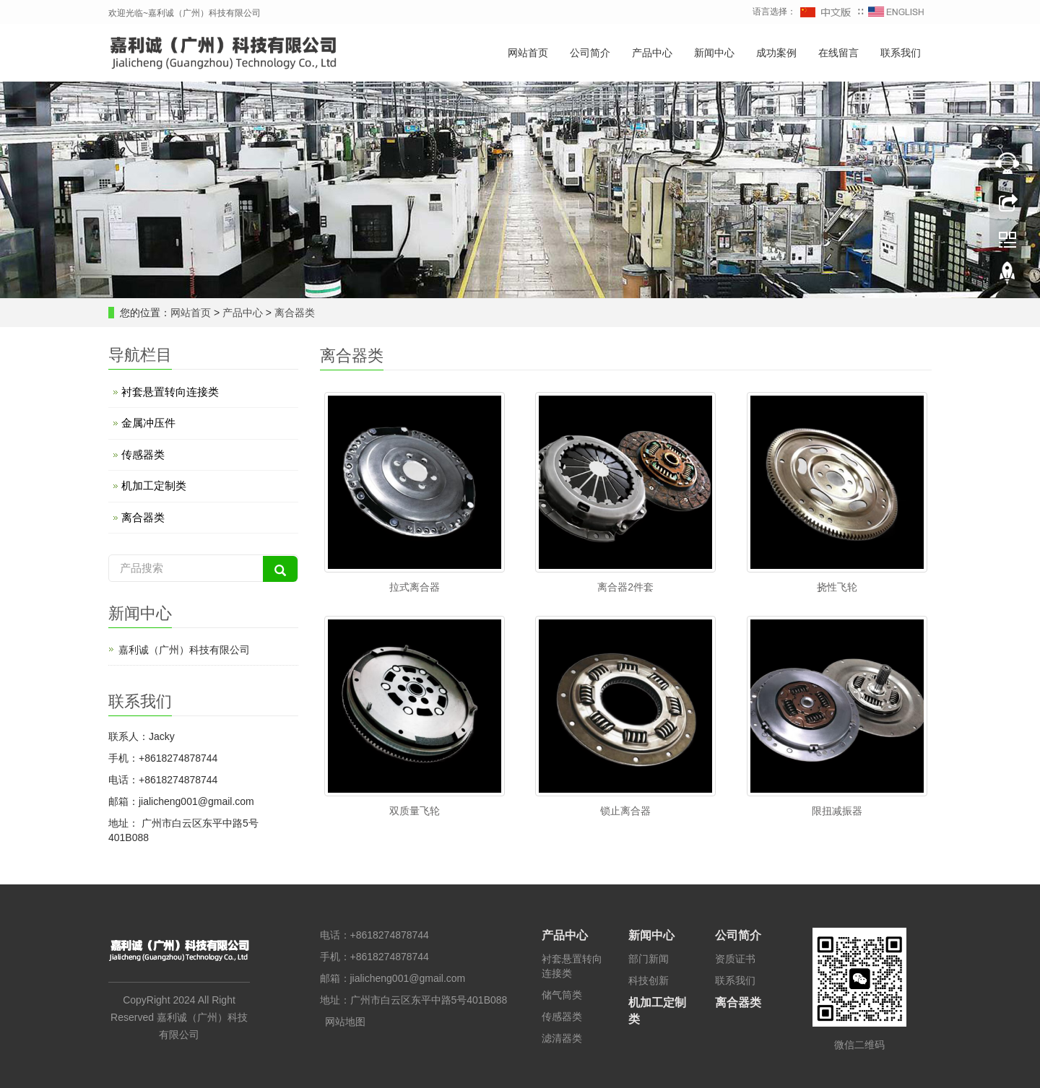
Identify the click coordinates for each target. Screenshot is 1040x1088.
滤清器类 (562, 1038)
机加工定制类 (153, 485)
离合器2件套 (625, 587)
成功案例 (776, 52)
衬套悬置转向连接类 (170, 392)
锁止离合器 (625, 811)
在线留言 (838, 52)
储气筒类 (562, 995)
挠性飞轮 (837, 587)
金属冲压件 (148, 423)
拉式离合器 (414, 587)
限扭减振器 (837, 811)
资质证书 (735, 959)
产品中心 (652, 52)
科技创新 (648, 980)
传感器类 (143, 454)
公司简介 (590, 52)
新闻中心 (714, 52)
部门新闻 (648, 959)
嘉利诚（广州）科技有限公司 (184, 650)
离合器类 (293, 312)
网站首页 (528, 52)
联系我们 (900, 52)
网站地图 (345, 1021)
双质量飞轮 (414, 811)
